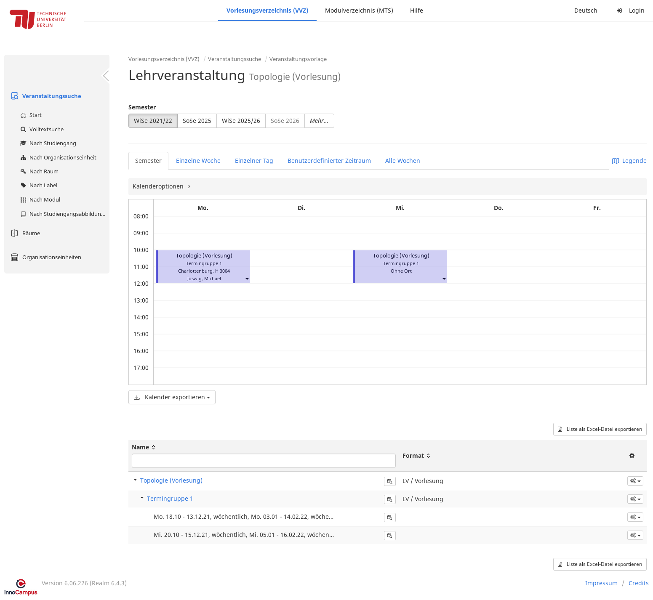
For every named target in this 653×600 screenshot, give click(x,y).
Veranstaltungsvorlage (298, 59)
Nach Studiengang (47, 143)
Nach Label (37, 185)
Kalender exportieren (172, 397)
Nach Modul (39, 199)
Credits (639, 583)
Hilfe (416, 10)
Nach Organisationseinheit (57, 157)
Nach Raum (38, 171)
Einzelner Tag (254, 161)
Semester (142, 107)
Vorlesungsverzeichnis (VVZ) (267, 10)
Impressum (601, 583)
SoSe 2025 (197, 121)
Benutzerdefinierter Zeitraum (329, 161)
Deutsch (585, 10)
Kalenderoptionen (159, 186)
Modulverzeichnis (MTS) (359, 10)
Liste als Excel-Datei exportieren (600, 429)
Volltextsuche (41, 129)
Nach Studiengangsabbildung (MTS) (63, 214)
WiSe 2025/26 (241, 121)
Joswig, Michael (204, 278)
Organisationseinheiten (44, 257)
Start (30, 115)
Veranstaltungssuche (44, 96)
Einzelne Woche (198, 161)
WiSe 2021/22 (153, 121)
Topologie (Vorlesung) (204, 255)
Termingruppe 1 (170, 498)
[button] (247, 278)
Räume (24, 233)
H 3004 (222, 271)
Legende (629, 161)
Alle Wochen (402, 161)
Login (629, 10)
